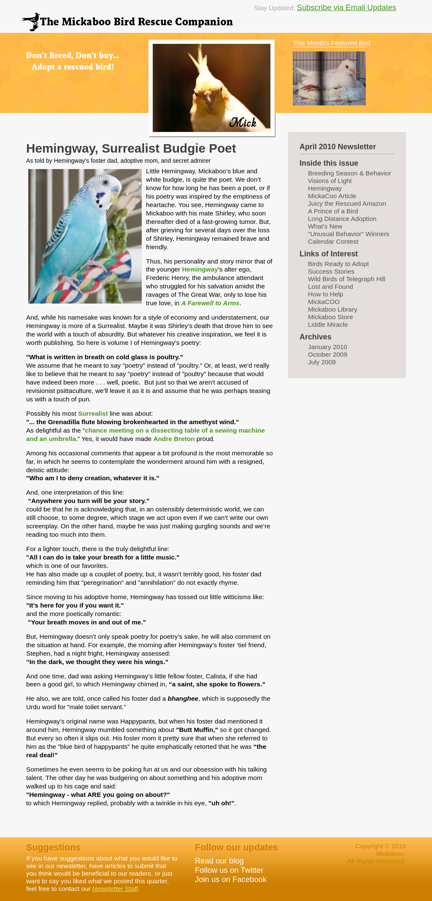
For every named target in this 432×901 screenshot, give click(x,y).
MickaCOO (324, 301)
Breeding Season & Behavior (349, 173)
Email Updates (371, 7)
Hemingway (200, 269)
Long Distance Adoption (342, 218)
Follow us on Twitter (229, 870)
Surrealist (93, 413)
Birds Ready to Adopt (338, 263)
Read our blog (219, 860)
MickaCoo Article (332, 195)
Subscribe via (321, 7)
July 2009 (322, 362)
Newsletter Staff (115, 888)
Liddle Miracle (328, 324)
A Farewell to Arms (210, 303)
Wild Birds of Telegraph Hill (346, 278)
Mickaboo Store (330, 316)
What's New (325, 226)
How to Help (325, 294)
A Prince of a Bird (333, 211)
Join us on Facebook (231, 879)
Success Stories (331, 271)
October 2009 (327, 354)
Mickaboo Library (332, 309)
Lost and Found (330, 286)
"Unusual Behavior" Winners (348, 233)
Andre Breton (173, 438)
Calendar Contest (333, 241)
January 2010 (327, 346)
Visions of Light (330, 180)
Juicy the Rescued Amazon (347, 203)
